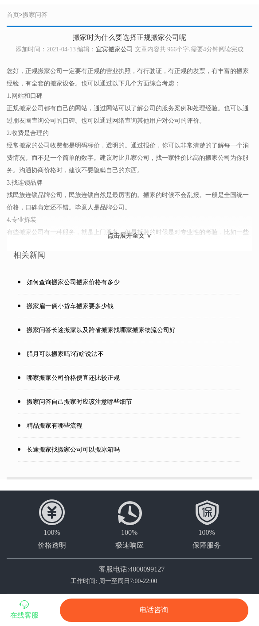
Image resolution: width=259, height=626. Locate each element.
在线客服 (24, 609)
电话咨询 (154, 610)
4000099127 (147, 569)
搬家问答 (35, 15)
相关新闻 (29, 255)
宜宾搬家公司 (114, 49)
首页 (13, 15)
